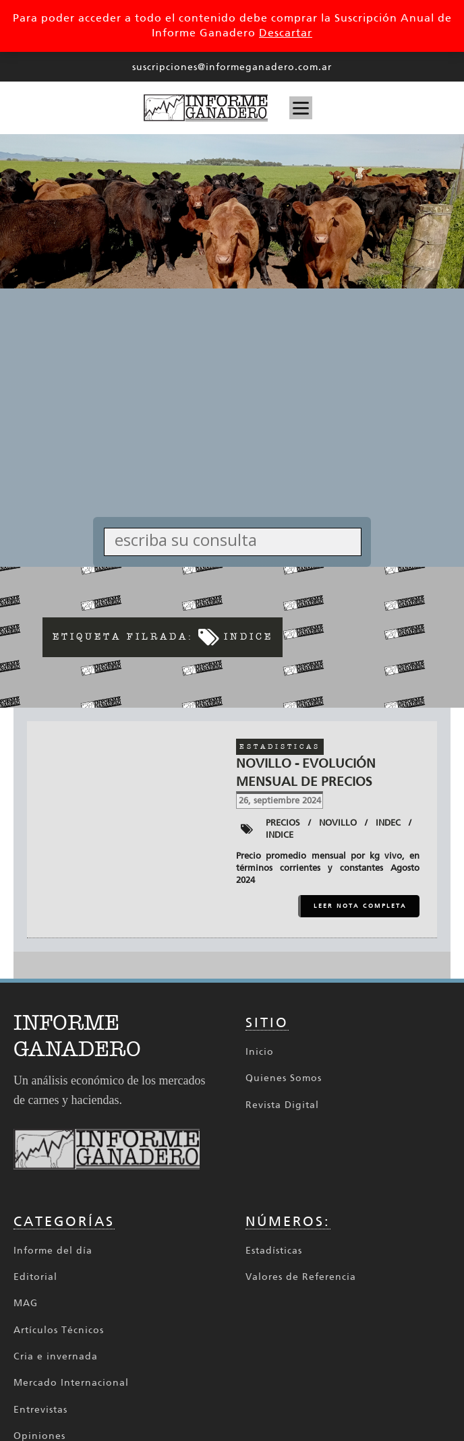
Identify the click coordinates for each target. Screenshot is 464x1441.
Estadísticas (273, 1251)
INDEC (388, 823)
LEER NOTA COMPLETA (360, 905)
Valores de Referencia (300, 1277)
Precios (283, 823)
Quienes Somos (283, 1078)
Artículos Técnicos (58, 1330)
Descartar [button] (285, 32)
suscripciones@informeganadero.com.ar (232, 67)
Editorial (35, 1277)
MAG (25, 1303)
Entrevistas (40, 1410)
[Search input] (236, 539)
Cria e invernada (55, 1356)
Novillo (338, 823)
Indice (279, 835)
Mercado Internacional (71, 1383)
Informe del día (52, 1251)
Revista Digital (282, 1105)
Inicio (259, 1052)
